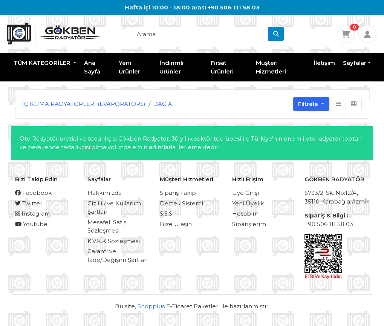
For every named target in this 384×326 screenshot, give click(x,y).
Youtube (31, 224)
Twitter (28, 203)
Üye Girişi (245, 192)
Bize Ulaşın (176, 224)
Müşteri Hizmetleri (271, 67)
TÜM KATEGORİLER (43, 62)
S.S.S (166, 213)
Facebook (33, 192)
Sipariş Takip (178, 192)
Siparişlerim (249, 224)
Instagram (32, 213)
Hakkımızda (104, 192)
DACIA (162, 103)
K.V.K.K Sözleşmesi (113, 241)
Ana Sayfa (92, 67)
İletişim (324, 62)
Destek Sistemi (181, 203)
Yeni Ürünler (129, 67)
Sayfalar (354, 62)
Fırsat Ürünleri (222, 67)
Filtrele (309, 103)
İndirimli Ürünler (171, 67)
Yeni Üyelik (248, 203)
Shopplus (151, 306)
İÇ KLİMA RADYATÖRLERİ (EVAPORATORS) (83, 103)
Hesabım (245, 213)
